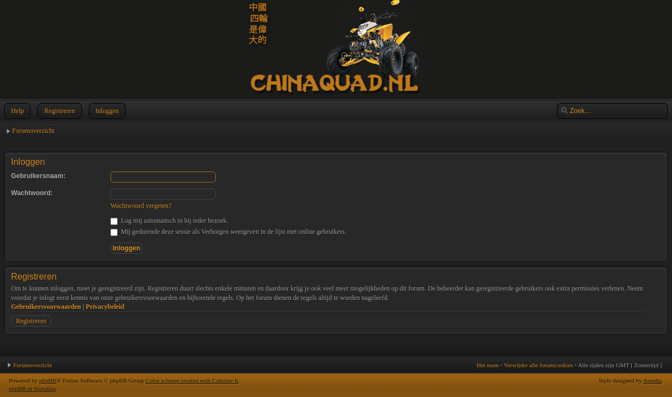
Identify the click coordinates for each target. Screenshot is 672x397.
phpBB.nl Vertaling (32, 388)
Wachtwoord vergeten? (140, 206)
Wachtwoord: (32, 193)
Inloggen (106, 111)
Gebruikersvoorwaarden (46, 306)
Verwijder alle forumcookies (538, 365)
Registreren (58, 111)
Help (16, 111)
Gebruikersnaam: (38, 176)
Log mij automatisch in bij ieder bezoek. (169, 220)
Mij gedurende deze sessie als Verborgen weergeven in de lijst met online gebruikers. (228, 231)
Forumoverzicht (33, 131)
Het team (488, 365)
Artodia (652, 380)
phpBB (47, 380)
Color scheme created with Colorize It (192, 380)
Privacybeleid (105, 306)
